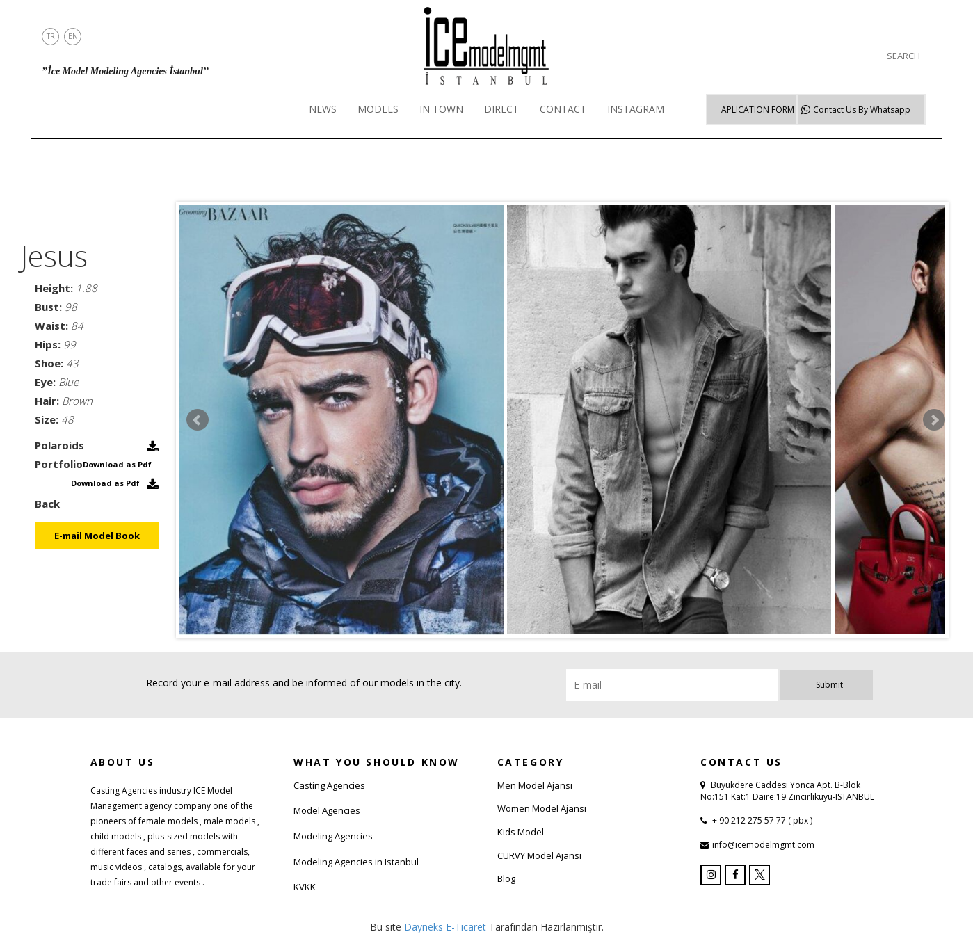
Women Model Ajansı (541, 808)
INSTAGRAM (635, 108)
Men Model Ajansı (534, 785)
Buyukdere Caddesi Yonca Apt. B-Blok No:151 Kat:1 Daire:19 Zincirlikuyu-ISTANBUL (787, 791)
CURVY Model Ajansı (539, 855)
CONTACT (563, 108)
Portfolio (59, 464)
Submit (829, 685)
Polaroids (59, 445)
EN (73, 36)
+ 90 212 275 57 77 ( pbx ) (761, 820)
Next (934, 420)
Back (47, 504)
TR (51, 36)
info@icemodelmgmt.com (763, 845)
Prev (197, 420)
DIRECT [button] (501, 108)
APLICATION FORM (757, 109)
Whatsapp (861, 109)
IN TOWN (441, 108)
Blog (506, 878)
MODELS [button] (378, 108)
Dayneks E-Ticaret (445, 926)
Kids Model (520, 832)
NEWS (323, 108)
